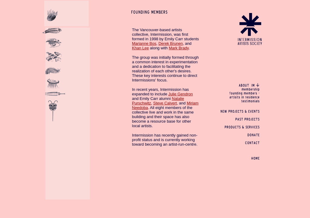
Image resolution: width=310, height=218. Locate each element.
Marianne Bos (144, 43)
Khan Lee (140, 48)
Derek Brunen (170, 43)
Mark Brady (179, 48)
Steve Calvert (165, 103)
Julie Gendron (180, 94)
